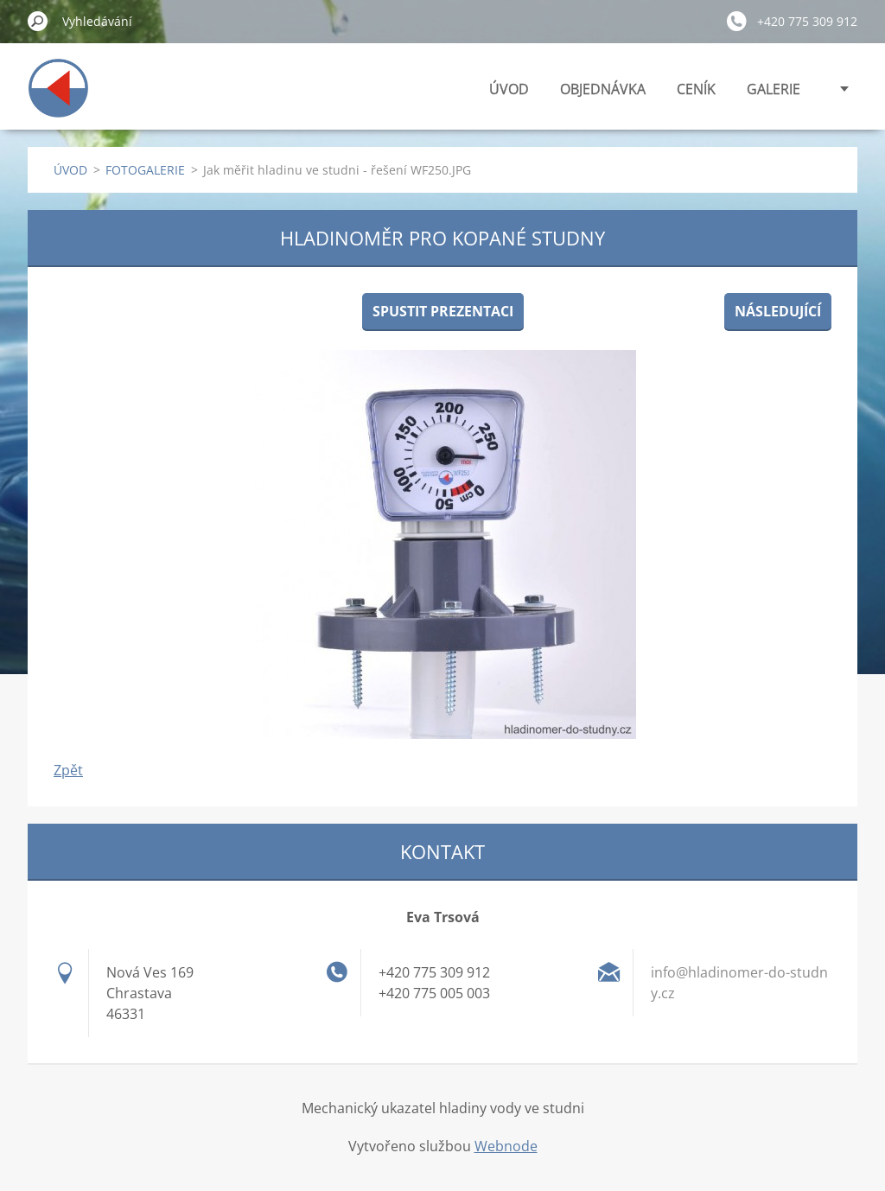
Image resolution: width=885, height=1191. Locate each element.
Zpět (68, 770)
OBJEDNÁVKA (603, 89)
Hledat (38, 20)
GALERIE (773, 89)
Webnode (506, 1146)
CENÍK (696, 89)
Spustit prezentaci (442, 311)
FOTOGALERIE (145, 170)
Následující (778, 311)
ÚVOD (509, 89)
